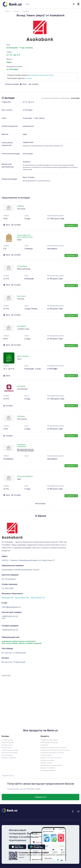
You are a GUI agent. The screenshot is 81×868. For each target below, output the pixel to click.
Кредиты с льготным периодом (50, 757)
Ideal (19, 479)
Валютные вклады (8, 742)
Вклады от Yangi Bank (9, 757)
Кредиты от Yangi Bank (47, 768)
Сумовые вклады (7, 740)
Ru (27, 4)
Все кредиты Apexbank (47, 770)
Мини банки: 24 (38, 598)
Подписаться (40, 797)
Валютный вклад (23, 269)
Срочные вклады (7, 755)
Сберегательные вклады (10, 750)
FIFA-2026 (21, 209)
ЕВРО (19, 240)
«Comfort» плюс (23, 329)
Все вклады (40, 503)
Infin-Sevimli (22, 419)
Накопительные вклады (9, 752)
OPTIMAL (20, 299)
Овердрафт (44, 745)
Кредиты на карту (46, 763)
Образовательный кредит (49, 742)
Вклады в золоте (7, 745)
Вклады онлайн (7, 747)
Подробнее (71, 225)
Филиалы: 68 (8, 598)
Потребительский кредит (48, 740)
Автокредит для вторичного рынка (52, 752)
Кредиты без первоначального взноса (53, 747)
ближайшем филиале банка (41, 75)
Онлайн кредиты (46, 755)
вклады (28, 78)
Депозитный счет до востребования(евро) (25, 450)
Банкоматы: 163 (22, 598)
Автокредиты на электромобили (51, 765)
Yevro (19, 359)
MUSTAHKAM (22, 389)
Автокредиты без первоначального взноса (55, 750)
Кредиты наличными (47, 760)
